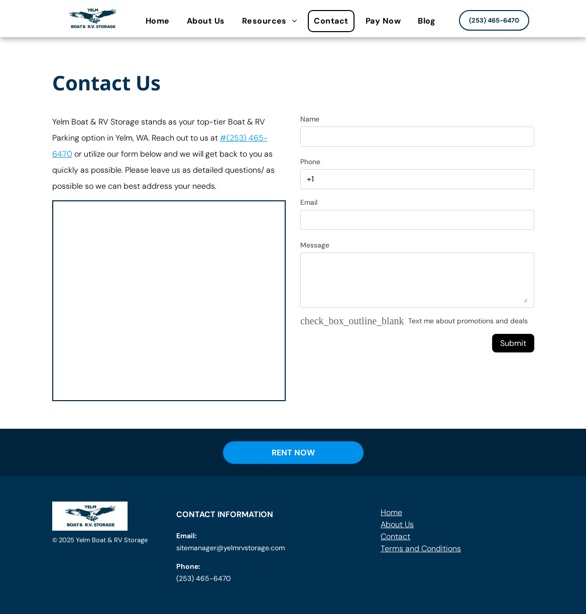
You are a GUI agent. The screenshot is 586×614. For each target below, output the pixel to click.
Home (391, 512)
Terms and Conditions (421, 548)
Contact (395, 536)
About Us (397, 524)
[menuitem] (160, 21)
